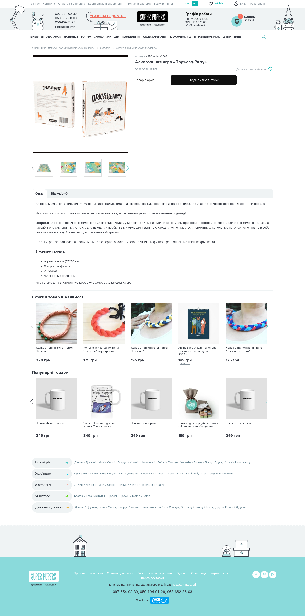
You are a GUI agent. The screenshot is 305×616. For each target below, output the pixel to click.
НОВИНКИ (71, 37)
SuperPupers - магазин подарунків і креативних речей (63, 48)
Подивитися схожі (203, 80)
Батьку (198, 462)
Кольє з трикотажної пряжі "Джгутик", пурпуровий (101, 349)
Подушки (112, 473)
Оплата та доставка (71, 4)
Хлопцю (173, 462)
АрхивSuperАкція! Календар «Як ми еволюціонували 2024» (197, 351)
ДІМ (116, 37)
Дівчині (78, 462)
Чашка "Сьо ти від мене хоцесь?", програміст (99, 425)
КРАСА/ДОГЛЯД (180, 37)
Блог (170, 4)
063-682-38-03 (179, 591)
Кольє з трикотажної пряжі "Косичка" (149, 349)
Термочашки (175, 473)
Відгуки (159, 4)
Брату (208, 462)
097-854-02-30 (125, 591)
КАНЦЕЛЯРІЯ (131, 37)
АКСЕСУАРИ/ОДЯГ (155, 37)
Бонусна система (139, 4)
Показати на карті (184, 584)
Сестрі (111, 462)
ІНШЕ (238, 37)
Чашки (87, 473)
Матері (136, 496)
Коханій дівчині (95, 496)
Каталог (105, 48)
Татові (147, 496)
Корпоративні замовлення (106, 4)
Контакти (49, 4)
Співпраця (199, 572)
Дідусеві (241, 507)
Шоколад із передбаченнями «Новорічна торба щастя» (198, 425)
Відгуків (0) (60, 193)
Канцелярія (158, 473)
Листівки (99, 473)
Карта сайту (219, 572)
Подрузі (122, 462)
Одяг (77, 473)
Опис (39, 193)
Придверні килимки (220, 473)
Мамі (101, 462)
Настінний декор (196, 473)
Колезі (134, 462)
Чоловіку (185, 462)
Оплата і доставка (120, 572)
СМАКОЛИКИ (102, 37)
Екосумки (127, 473)
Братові (78, 496)
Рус (187, 3)
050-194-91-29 (152, 591)
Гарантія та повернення (155, 572)
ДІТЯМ (227, 37)
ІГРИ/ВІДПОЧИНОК (207, 37)
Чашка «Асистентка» (50, 423)
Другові (112, 496)
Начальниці (148, 462)
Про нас (34, 4)
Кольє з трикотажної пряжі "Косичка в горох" (244, 349)
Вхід (243, 4)
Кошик (249, 17)
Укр (195, 3)
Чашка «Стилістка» (238, 423)
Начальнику (242, 462)
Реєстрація (257, 4)
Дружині (91, 462)
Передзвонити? (65, 26)
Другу (218, 462)
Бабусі (162, 462)
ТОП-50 (86, 37)
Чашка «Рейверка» (143, 423)
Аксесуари (141, 473)
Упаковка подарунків (108, 16)
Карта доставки (152, 577)
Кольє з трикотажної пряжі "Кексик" (54, 349)
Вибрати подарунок (45, 37)
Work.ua (142, 599)
